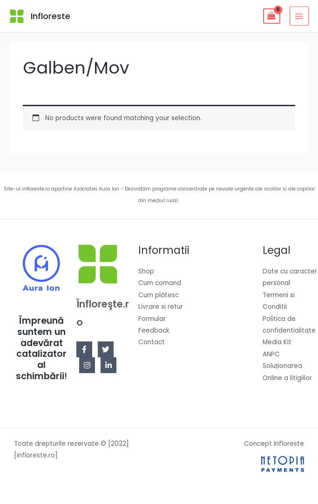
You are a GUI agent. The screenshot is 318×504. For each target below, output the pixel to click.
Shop (146, 271)
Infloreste (50, 16)
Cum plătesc (158, 295)
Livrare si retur (160, 306)
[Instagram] (87, 365)
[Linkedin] (108, 365)
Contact (151, 342)
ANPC (271, 354)
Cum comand (159, 283)
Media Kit (277, 342)
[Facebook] (84, 349)
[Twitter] (106, 349)
